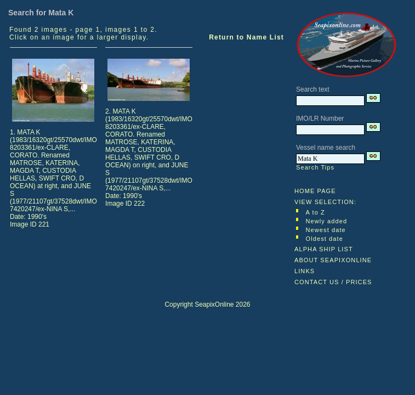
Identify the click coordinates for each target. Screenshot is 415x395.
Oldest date (324, 238)
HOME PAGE (315, 191)
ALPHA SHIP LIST (323, 249)
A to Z (315, 212)
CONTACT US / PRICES (333, 282)
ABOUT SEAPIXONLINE (333, 260)
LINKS (304, 271)
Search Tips (315, 167)
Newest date (326, 230)
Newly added (327, 221)
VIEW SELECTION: (325, 202)
